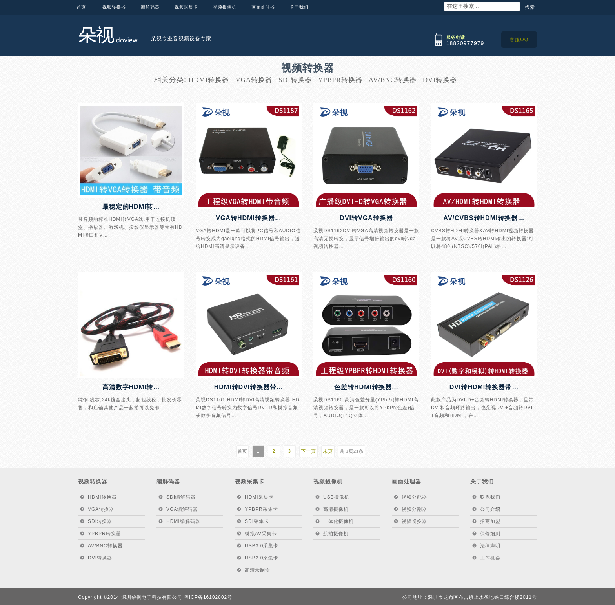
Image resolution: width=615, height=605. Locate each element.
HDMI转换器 (209, 80)
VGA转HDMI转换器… (249, 218)
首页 (81, 7)
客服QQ (519, 39)
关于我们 (299, 7)
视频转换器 (114, 7)
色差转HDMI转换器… (366, 387)
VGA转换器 (253, 80)
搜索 (530, 7)
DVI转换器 (440, 80)
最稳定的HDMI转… (131, 206)
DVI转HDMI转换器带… (484, 387)
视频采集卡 (186, 7)
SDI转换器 (294, 80)
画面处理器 (263, 7)
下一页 (308, 451)
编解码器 (150, 7)
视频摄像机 (225, 7)
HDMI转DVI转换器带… (249, 387)
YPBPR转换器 (340, 80)
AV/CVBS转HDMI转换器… (484, 218)
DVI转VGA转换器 (366, 218)
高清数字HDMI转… (131, 387)
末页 (328, 451)
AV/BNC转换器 (393, 80)
